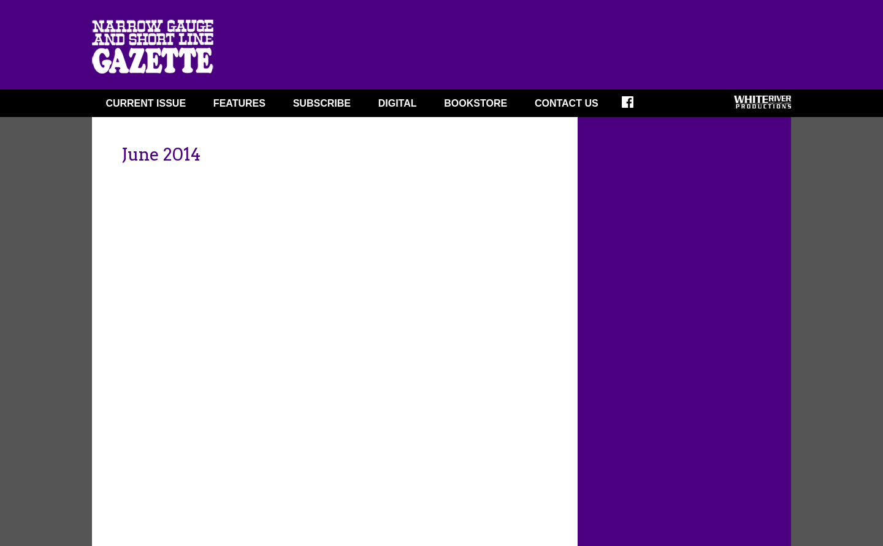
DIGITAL (397, 103)
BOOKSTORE (475, 103)
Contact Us (566, 103)
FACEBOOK (635, 106)
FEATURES (239, 103)
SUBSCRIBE (322, 103)
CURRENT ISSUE (145, 103)
